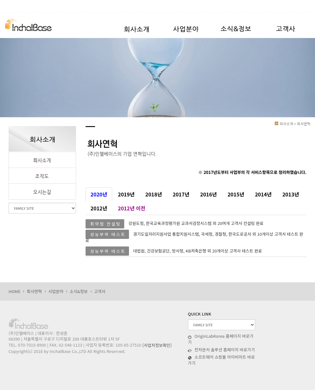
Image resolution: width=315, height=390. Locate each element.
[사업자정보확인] (157, 345)
